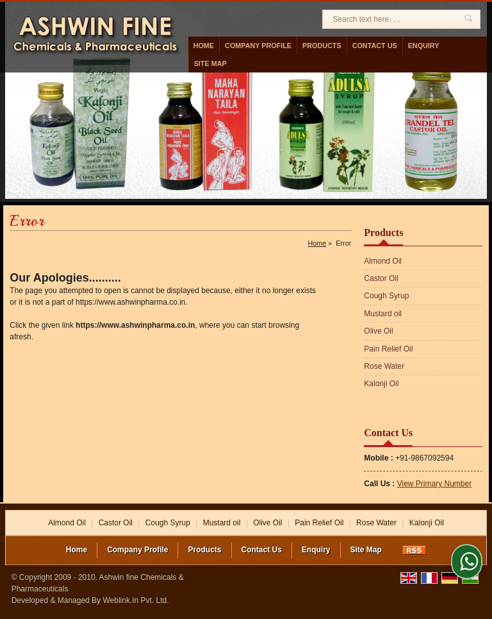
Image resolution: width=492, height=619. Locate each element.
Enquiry (423, 45)
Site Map (210, 63)
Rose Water (384, 366)
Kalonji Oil (381, 383)
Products (321, 45)
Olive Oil (378, 330)
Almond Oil (383, 261)
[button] (434, 483)
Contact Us (374, 45)
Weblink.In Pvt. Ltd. (135, 600)
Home (203, 45)
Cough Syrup (386, 295)
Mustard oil (383, 313)
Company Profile (258, 45)
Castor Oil (381, 278)
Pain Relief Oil (388, 348)
